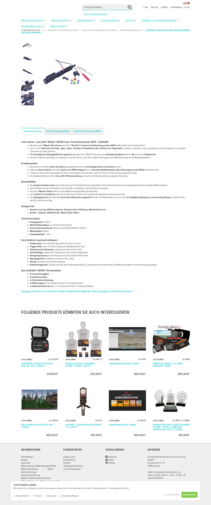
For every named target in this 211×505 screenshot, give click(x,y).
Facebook (111, 457)
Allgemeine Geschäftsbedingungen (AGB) (38, 466)
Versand (66, 463)
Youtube (110, 463)
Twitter (110, 460)
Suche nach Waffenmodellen (96, 14)
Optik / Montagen (109, 20)
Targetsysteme (57, 26)
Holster (130, 20)
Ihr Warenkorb (69, 460)
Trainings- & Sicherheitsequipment (159, 20)
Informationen (27, 457)
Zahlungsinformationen (73, 466)
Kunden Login (69, 457)
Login (145, 7)
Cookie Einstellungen (72, 469)
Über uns (155, 7)
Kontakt (164, 7)
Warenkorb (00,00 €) (180, 7)
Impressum (26, 463)
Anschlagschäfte (60, 20)
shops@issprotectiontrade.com (167, 472)
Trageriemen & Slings (31, 26)
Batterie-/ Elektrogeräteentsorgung (36, 478)
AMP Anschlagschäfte (32, 20)
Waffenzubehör (85, 20)
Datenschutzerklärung (30, 475)
